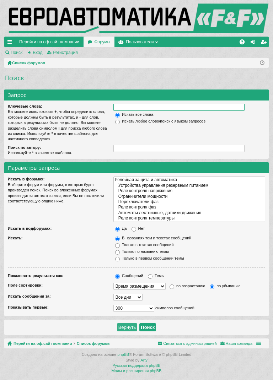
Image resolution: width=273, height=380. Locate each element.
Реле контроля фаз (189, 207)
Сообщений (129, 275)
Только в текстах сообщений (144, 245)
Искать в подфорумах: (30, 228)
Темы (156, 275)
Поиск (16, 52)
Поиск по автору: (24, 147)
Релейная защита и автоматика (189, 180)
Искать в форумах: (26, 179)
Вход (37, 52)
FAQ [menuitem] (244, 43)
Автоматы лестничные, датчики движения (189, 213)
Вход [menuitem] (254, 43)
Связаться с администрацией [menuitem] (189, 343)
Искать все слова (134, 114)
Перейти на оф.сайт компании (49, 41)
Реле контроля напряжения (189, 191)
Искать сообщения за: (29, 296)
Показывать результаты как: (35, 275)
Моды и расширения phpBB (137, 371)
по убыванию (225, 286)
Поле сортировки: (25, 285)
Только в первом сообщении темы (149, 258)
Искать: (15, 238)
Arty (144, 360)
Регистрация (65, 52)
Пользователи (140, 41)
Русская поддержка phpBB (136, 365)
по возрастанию (187, 286)
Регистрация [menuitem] (265, 43)
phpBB (123, 354)
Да (121, 228)
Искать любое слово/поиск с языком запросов (160, 121)
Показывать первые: (28, 307)
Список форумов (93, 343)
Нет (138, 228)
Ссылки (11, 43)
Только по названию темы (142, 251)
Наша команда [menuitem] (239, 343)
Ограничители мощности (189, 196)
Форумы (102, 41)
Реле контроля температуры (189, 218)
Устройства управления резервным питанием (189, 185)
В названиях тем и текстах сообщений (153, 238)
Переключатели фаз (189, 202)
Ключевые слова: (25, 106)
